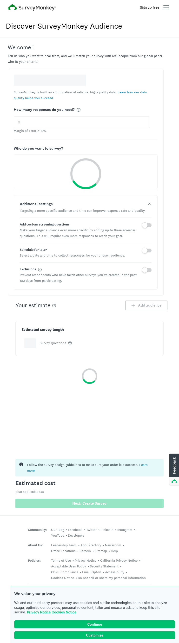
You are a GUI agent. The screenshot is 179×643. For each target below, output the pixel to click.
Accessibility (114, 572)
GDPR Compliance (64, 572)
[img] (78, 110)
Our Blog (57, 529)
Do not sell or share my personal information (112, 578)
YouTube (57, 535)
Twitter (91, 529)
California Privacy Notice (119, 560)
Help (114, 551)
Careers (85, 551)
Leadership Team (64, 545)
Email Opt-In (91, 572)
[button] (173, 469)
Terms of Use (61, 560)
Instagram (124, 529)
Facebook (75, 529)
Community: (37, 529)
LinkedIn (106, 529)
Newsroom (113, 545)
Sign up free (149, 7)
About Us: (35, 545)
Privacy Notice (39, 612)
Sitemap (101, 551)
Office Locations (63, 551)
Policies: (34, 560)
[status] (89, 467)
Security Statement (104, 566)
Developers (76, 535)
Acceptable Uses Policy (68, 566)
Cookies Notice (64, 612)
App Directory (90, 545)
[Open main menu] (166, 7)
